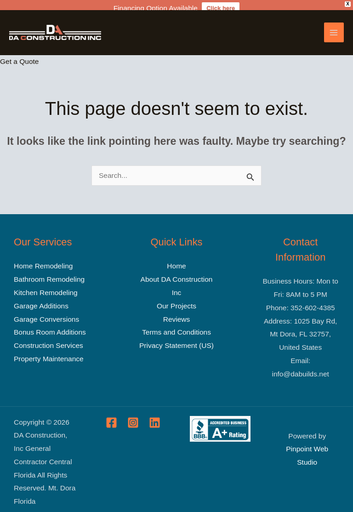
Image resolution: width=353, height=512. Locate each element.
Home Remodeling (43, 259)
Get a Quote (19, 54)
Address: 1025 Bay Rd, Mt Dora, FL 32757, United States (300, 327)
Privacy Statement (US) (176, 338)
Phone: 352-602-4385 (300, 300)
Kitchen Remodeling (46, 285)
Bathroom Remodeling (49, 272)
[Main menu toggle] (334, 25)
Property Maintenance (49, 351)
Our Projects (176, 298)
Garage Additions (41, 298)
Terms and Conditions (176, 325)
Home (176, 259)
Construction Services (48, 338)
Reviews (176, 312)
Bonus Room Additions (50, 325)
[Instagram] (133, 415)
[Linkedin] (154, 415)
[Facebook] (111, 415)
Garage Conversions (46, 312)
